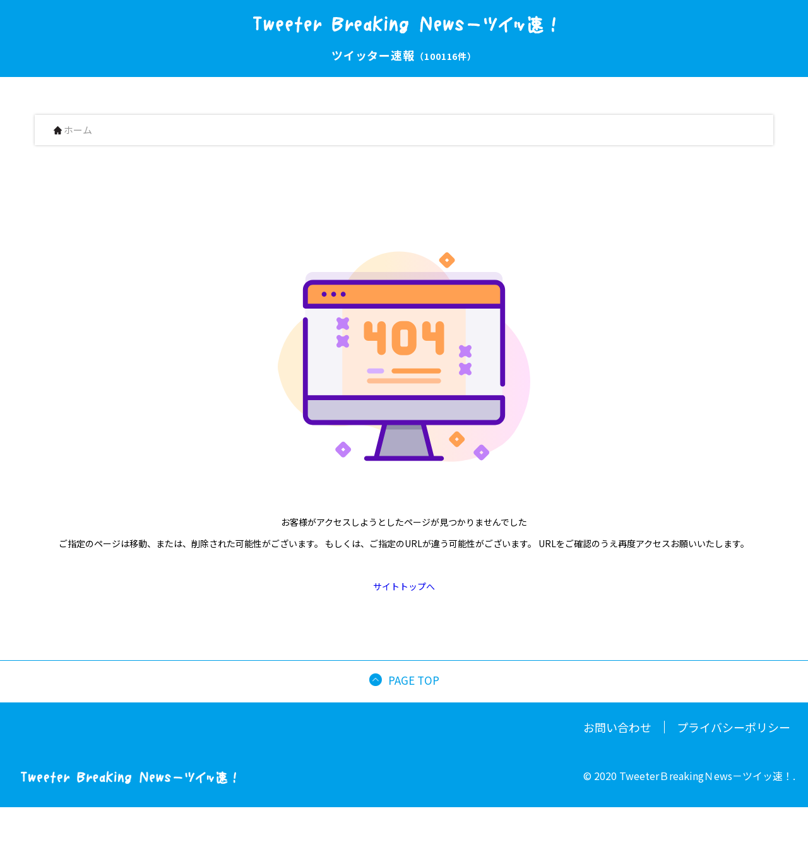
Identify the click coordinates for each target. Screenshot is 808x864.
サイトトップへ (404, 586)
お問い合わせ (617, 727)
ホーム (73, 130)
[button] (802, 853)
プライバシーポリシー (733, 727)
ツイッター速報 (404, 55)
